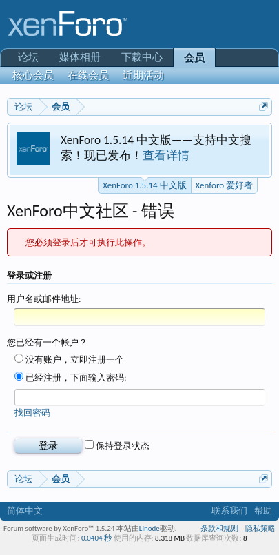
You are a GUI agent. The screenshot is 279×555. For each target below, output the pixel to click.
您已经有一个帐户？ (47, 342)
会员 (194, 58)
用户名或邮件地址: (44, 299)
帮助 (263, 510)
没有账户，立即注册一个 (69, 359)
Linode (149, 528)
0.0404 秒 (96, 538)
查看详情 (166, 155)
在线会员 (88, 75)
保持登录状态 (117, 446)
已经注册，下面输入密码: (70, 377)
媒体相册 (80, 57)
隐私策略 (260, 528)
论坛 (28, 57)
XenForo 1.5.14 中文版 (144, 184)
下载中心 (142, 57)
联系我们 (229, 510)
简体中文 (25, 510)
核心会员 (33, 75)
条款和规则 (219, 528)
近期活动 (143, 75)
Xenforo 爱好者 (224, 185)
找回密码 (32, 412)
